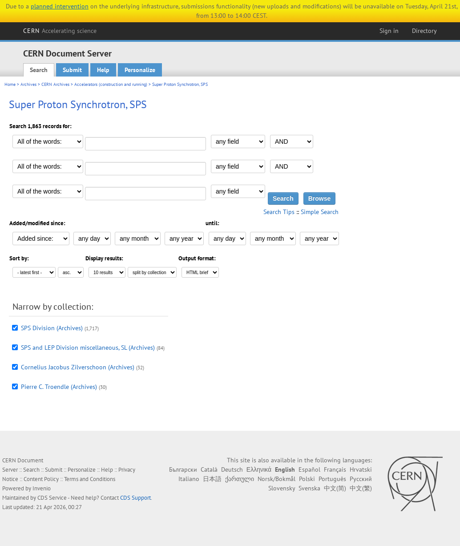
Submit (72, 70)
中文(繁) (361, 488)
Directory (424, 31)
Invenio (41, 488)
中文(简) (335, 488)
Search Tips (279, 212)
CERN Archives (55, 84)
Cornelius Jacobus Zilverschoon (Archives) (77, 367)
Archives (28, 84)
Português (332, 479)
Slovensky (281, 488)
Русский (361, 479)
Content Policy (41, 479)
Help (103, 70)
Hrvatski (361, 469)
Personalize (140, 70)
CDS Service (52, 498)
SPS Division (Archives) (52, 328)
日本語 (212, 479)
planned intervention (60, 6)
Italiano (188, 479)
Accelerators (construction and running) (110, 84)
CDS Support (135, 498)
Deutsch (232, 469)
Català (209, 469)
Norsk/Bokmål (276, 479)
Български (183, 469)
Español (309, 469)
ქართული (239, 479)
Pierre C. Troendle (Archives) (59, 387)
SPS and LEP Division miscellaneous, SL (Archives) (88, 348)
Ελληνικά (258, 469)
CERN (60, 31)
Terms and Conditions (89, 479)
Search (39, 70)
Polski (307, 479)
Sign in (389, 31)
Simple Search (320, 212)
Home (10, 84)
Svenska (309, 488)
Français (335, 469)
